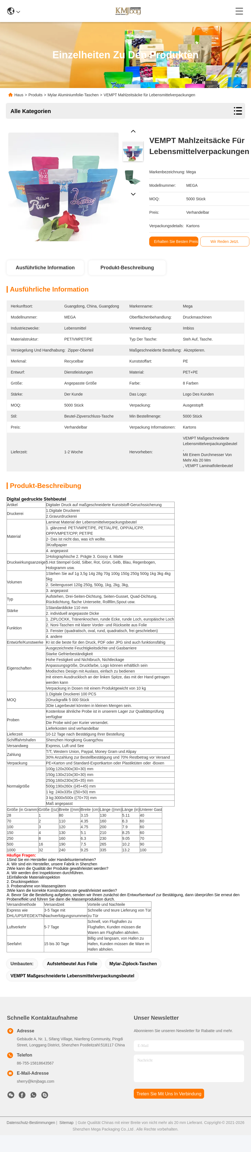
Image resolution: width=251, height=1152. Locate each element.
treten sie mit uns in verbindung (169, 1093)
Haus (18, 95)
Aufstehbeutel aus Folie (72, 963)
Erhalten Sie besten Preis (178, 241)
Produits (35, 95)
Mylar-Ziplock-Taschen (133, 963)
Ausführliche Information (45, 267)
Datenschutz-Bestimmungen (31, 1122)
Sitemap (66, 1122)
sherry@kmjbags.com (35, 1081)
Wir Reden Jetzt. (226, 241)
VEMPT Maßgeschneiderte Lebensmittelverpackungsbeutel (72, 975)
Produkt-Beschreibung (127, 267)
